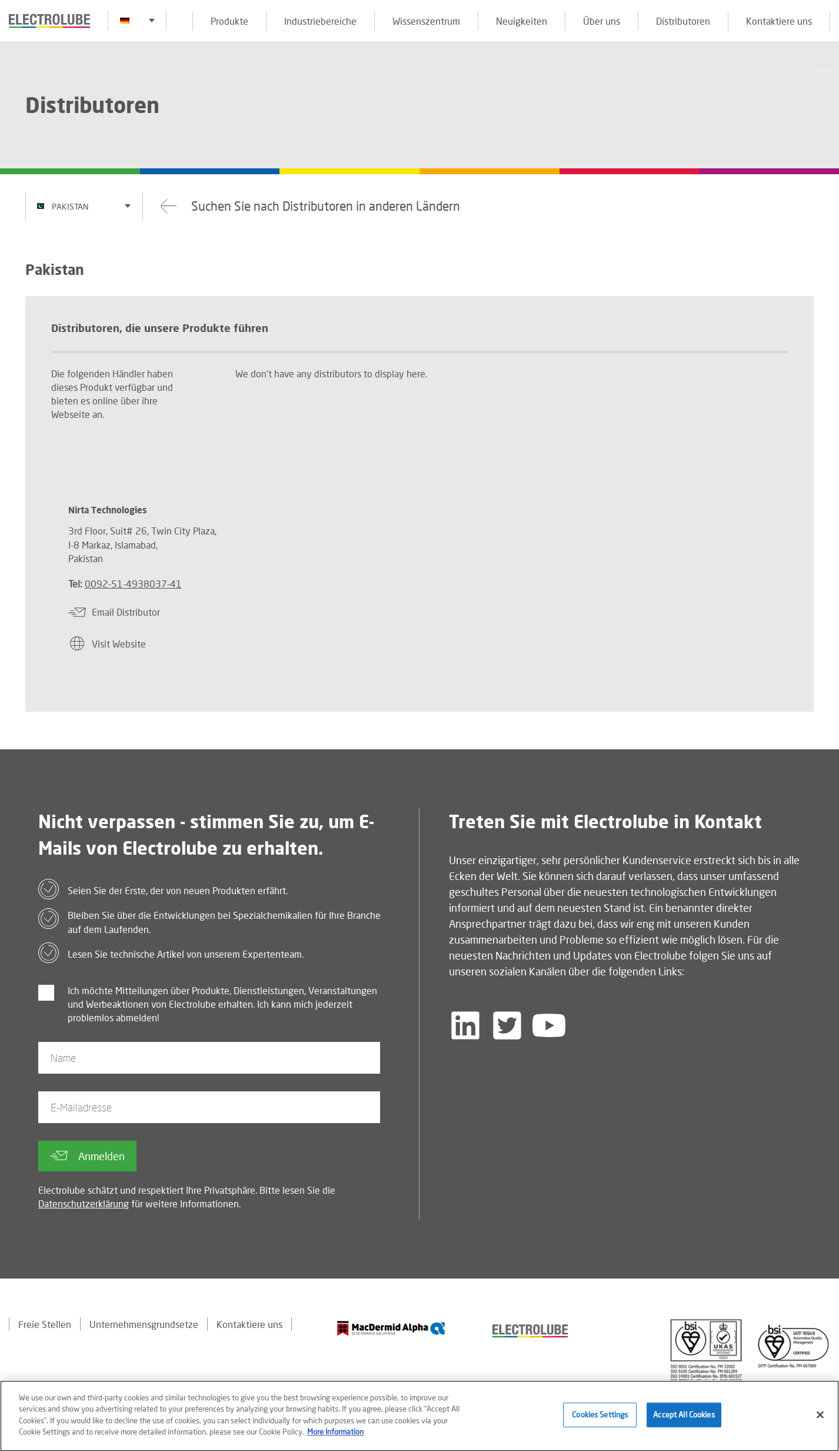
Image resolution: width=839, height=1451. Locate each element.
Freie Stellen (44, 1324)
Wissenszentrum (426, 20)
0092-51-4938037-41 (133, 583)
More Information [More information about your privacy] (335, 1437)
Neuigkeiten (521, 20)
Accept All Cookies (683, 1419)
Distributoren (683, 20)
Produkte (229, 20)
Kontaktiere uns (779, 20)
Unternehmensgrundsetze (143, 1324)
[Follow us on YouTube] (548, 1025)
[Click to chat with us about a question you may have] (824, 87)
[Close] (820, 1420)
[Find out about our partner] (391, 1328)
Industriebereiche (320, 20)
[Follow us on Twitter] (507, 1025)
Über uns (601, 20)
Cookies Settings (600, 1419)
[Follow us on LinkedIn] (465, 1025)
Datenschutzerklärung (83, 1203)
